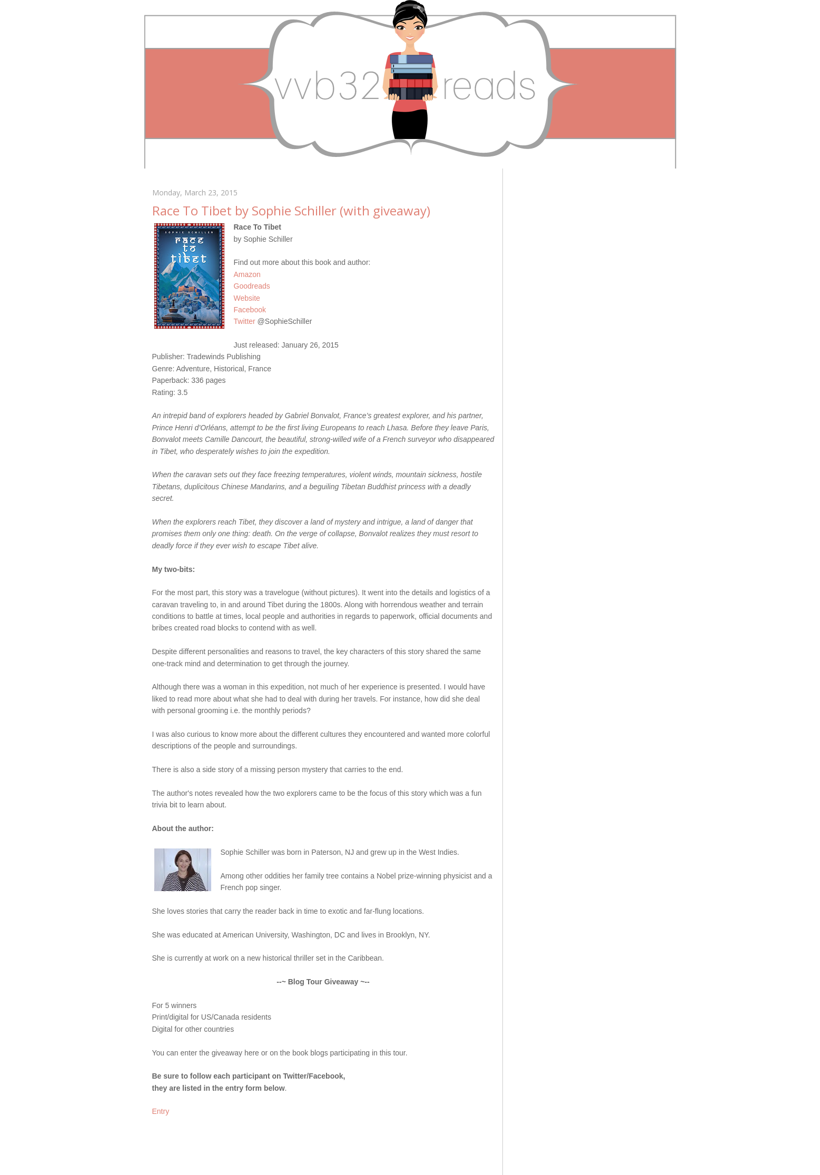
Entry (161, 1111)
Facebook (250, 309)
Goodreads (252, 286)
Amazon (247, 274)
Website (247, 298)
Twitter (244, 321)
